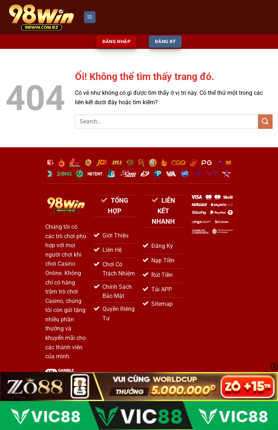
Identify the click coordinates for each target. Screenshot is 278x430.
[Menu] (90, 17)
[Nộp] (265, 121)
